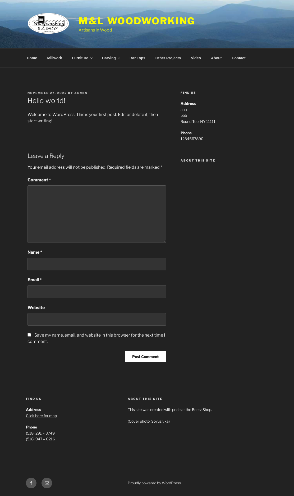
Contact (238, 58)
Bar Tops (137, 58)
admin (81, 93)
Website (36, 307)
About (216, 58)
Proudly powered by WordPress (154, 483)
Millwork (54, 58)
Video (196, 58)
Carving (111, 58)
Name (34, 252)
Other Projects (168, 58)
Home (32, 58)
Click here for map (41, 415)
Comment (39, 179)
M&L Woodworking (137, 21)
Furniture (82, 58)
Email (34, 279)
